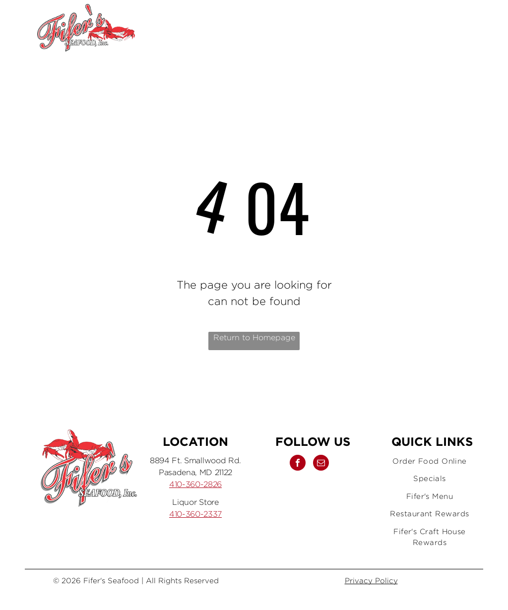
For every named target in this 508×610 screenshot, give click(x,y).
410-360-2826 (195, 484)
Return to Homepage (254, 337)
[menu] (486, 28)
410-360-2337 (195, 514)
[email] (438, 28)
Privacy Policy (371, 580)
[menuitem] (429, 461)
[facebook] (410, 28)
